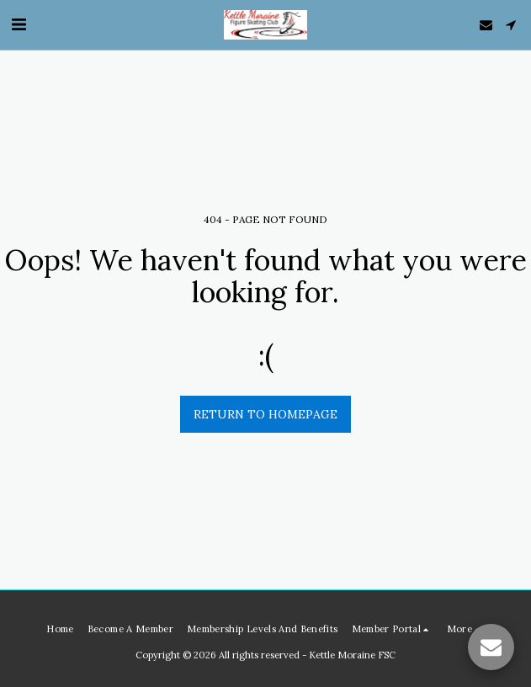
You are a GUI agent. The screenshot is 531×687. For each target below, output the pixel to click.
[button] (18, 24)
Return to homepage (265, 414)
